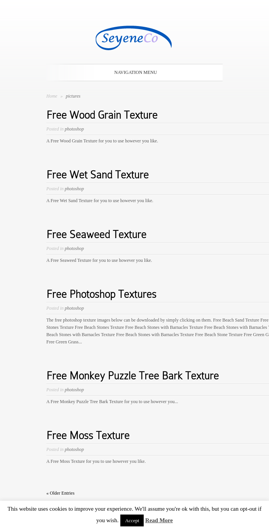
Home (51, 96)
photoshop (74, 129)
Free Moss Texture (88, 435)
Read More (159, 520)
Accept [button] (132, 520)
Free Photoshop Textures (101, 294)
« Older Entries (60, 493)
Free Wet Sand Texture (97, 175)
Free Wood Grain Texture (101, 115)
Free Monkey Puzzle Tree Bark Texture (132, 376)
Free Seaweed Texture (96, 234)
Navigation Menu (133, 72)
